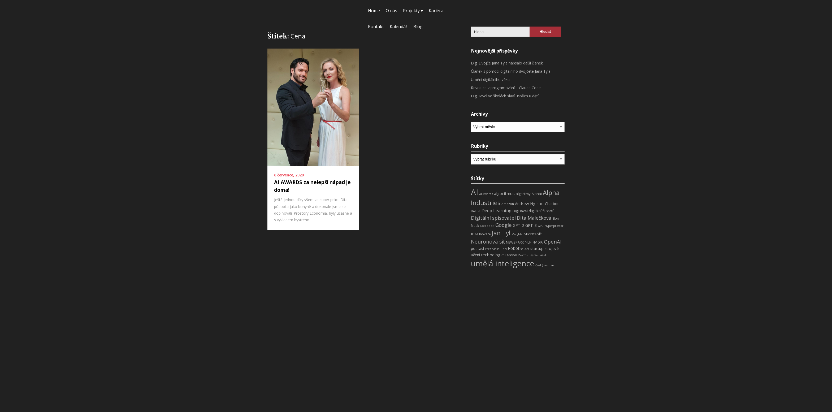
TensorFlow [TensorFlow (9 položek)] (514, 255)
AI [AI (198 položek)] (474, 192)
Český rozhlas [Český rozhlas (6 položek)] (544, 265)
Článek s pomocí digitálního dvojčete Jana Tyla (511, 71)
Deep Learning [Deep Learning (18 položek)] (497, 211)
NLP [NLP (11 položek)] (528, 242)
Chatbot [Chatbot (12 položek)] (552, 203)
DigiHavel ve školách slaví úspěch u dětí (505, 95)
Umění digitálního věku (490, 79)
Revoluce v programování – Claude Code (506, 87)
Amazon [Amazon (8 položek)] (507, 204)
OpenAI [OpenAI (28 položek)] (552, 241)
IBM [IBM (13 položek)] (474, 233)
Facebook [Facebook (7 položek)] (487, 226)
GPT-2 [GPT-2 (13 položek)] (518, 225)
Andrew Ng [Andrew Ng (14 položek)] (525, 203)
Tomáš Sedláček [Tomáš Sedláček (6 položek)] (536, 255)
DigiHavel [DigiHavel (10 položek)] (520, 211)
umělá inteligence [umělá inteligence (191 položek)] (502, 263)
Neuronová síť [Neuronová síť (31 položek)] (488, 241)
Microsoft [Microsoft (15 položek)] (532, 233)
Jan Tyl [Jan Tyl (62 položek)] (501, 233)
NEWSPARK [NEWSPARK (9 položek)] (515, 242)
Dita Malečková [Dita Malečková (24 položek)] (534, 218)
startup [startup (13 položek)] (537, 248)
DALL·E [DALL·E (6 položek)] (475, 211)
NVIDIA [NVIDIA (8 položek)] (537, 242)
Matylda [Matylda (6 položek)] (517, 234)
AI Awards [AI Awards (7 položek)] (486, 194)
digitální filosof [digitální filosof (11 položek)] (541, 210)
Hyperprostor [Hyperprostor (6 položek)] (554, 226)
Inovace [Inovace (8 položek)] (485, 234)
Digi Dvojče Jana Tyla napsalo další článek (507, 63)
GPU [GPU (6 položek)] (541, 226)
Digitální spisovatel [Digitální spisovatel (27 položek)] (493, 217)
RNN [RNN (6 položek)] (504, 249)
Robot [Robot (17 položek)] (513, 248)
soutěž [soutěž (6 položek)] (525, 249)
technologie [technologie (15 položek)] (492, 254)
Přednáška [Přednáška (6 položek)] (492, 249)
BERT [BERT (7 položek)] (540, 204)
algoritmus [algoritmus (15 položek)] (504, 193)
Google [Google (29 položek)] (503, 225)
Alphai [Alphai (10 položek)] (537, 193)
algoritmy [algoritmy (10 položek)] (523, 193)
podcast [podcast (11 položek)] (477, 248)
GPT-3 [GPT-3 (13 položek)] (531, 225)
